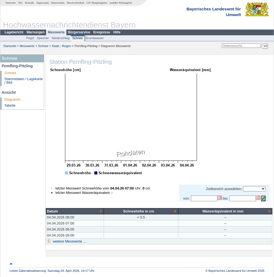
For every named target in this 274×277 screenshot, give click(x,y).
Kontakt (29, 2)
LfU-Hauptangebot (97, 2)
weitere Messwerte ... (69, 241)
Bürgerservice (79, 32)
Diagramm (12, 99)
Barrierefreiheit (75, 2)
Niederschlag (60, 38)
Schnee (77, 38)
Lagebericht (14, 32)
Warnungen (36, 32)
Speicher (43, 38)
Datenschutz (58, 2)
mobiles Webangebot (121, 2)
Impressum (42, 2)
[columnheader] (75, 211)
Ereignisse (101, 32)
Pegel (30, 38)
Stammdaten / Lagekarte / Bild (23, 80)
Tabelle (10, 105)
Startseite (10, 2)
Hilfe (116, 32)
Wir (20, 2)
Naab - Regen (61, 46)
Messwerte (56, 32)
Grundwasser (95, 38)
